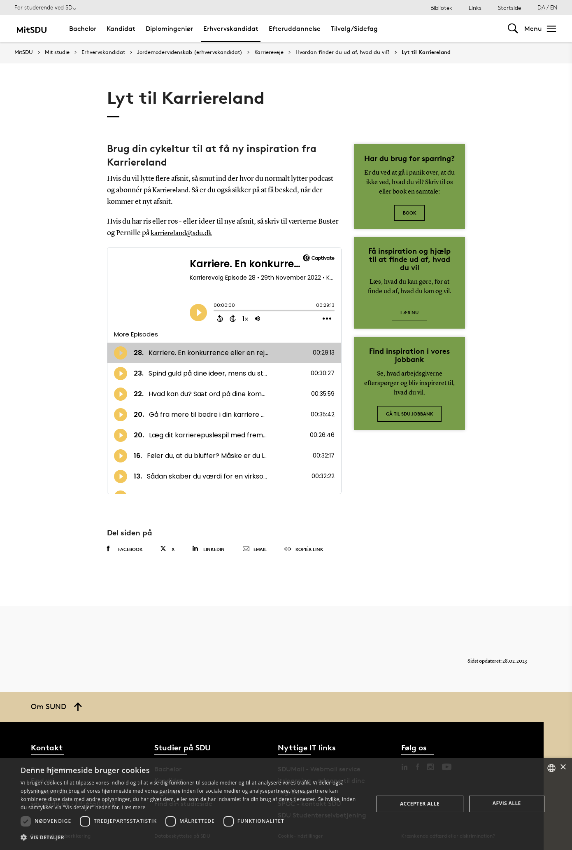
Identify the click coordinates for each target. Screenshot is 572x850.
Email (254, 549)
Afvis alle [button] (507, 803)
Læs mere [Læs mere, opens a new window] (133, 807)
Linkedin (208, 548)
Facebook (125, 548)
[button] (192, 837)
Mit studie (57, 52)
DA (541, 7)
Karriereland (172, 190)
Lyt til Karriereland (426, 52)
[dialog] (286, 804)
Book (409, 213)
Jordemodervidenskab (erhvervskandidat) (189, 52)
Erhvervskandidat (230, 29)
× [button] (563, 767)
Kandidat (121, 29)
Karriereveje (269, 52)
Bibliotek (441, 7)
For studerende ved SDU (45, 7)
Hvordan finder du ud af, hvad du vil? (342, 52)
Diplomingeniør (169, 29)
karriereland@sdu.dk (184, 233)
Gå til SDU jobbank (409, 414)
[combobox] (551, 768)
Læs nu (409, 312)
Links (475, 7)
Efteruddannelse (295, 29)
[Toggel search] (513, 28)
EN (554, 7)
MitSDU (23, 52)
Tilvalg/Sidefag (354, 29)
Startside (509, 7)
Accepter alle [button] (419, 803)
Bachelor (82, 29)
